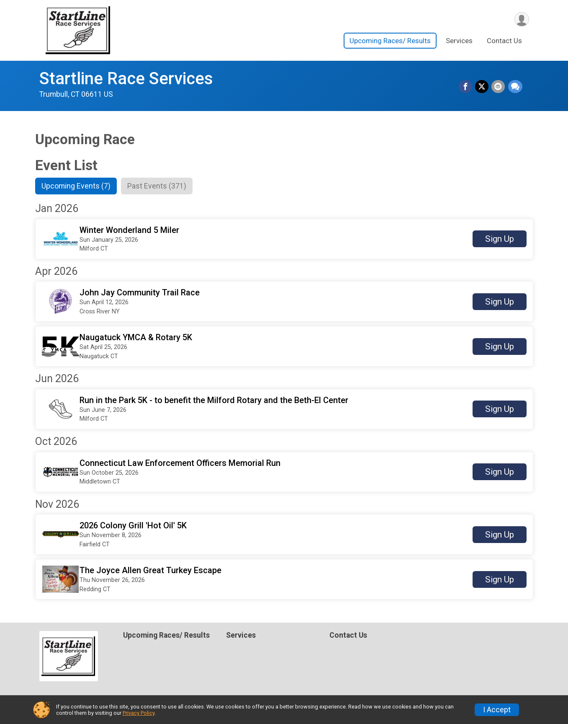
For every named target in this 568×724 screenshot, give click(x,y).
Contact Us (504, 41)
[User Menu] (521, 19)
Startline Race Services (126, 78)
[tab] (78, 186)
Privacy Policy (138, 713)
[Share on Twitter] (483, 87)
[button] (284, 239)
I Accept (497, 710)
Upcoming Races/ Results (390, 41)
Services (459, 41)
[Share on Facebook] (467, 87)
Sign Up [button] (499, 240)
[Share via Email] (499, 87)
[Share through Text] (515, 87)
